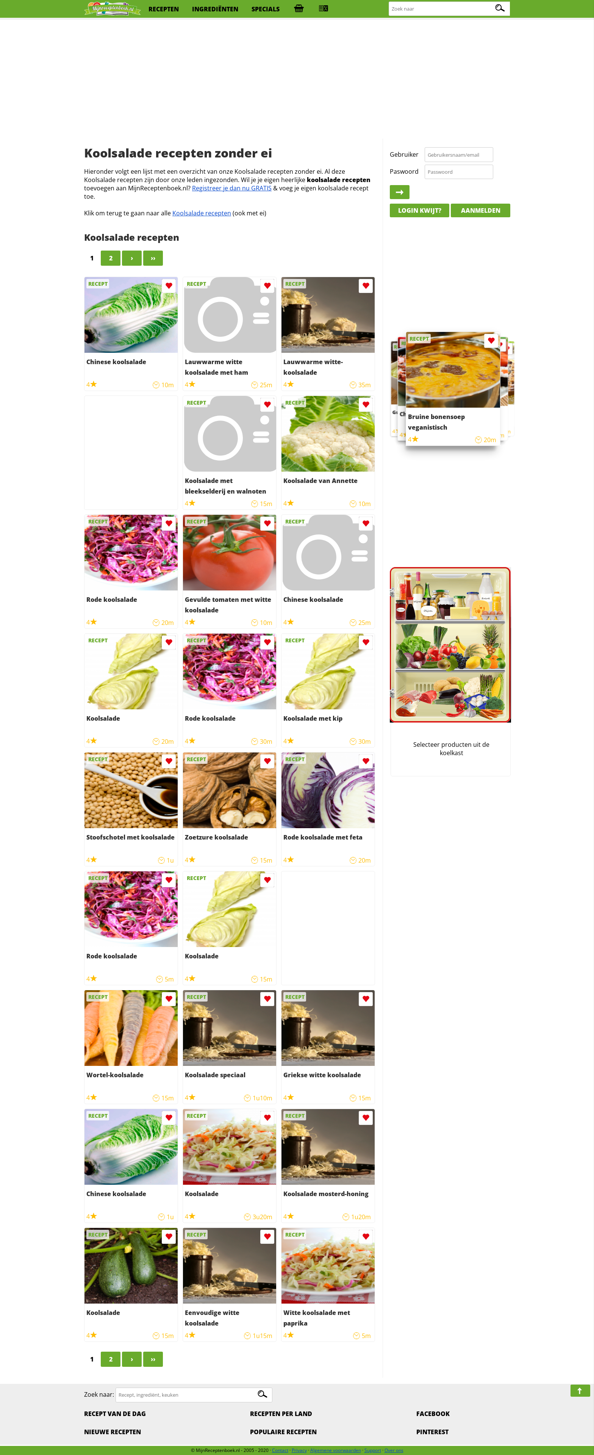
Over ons (394, 1450)
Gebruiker (404, 154)
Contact (280, 1450)
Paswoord (404, 171)
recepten (163, 9)
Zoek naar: (99, 1394)
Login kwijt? (419, 210)
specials (266, 9)
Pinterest (432, 1432)
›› (153, 258)
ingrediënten (215, 9)
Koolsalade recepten (201, 213)
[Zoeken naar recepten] (450, 9)
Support (372, 1450)
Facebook (433, 1414)
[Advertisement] (297, 79)
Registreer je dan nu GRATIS (232, 188)
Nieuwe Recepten (112, 1432)
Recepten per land (281, 1414)
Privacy (299, 1450)
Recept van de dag (115, 1414)
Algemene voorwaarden (335, 1450)
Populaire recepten (283, 1432)
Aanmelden (480, 210)
